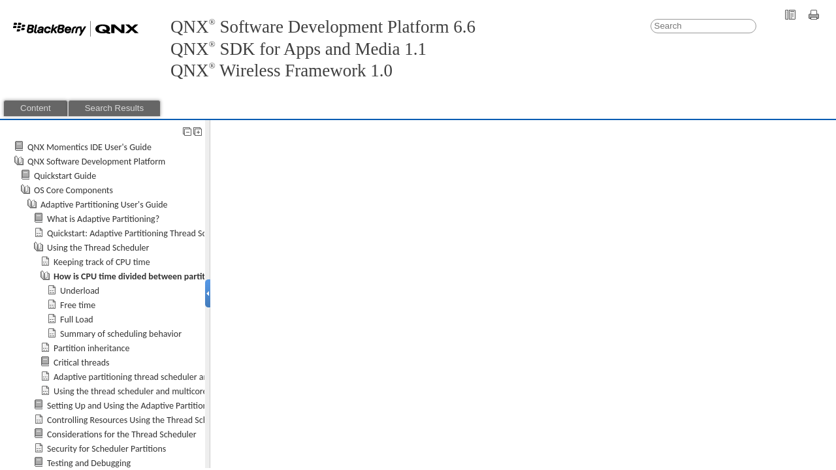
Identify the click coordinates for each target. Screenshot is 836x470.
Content (35, 108)
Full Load (76, 319)
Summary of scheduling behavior (121, 333)
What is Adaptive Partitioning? (103, 219)
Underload (79, 290)
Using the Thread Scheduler (98, 247)
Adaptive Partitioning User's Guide (104, 204)
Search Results (114, 108)
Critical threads (82, 362)
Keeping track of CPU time (102, 262)
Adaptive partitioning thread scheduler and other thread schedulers (179, 377)
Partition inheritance (91, 348)
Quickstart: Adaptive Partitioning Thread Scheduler (140, 233)
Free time (77, 305)
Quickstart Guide (65, 175)
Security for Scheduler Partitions (106, 448)
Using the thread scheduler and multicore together (148, 391)
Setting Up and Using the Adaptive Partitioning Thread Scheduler (166, 405)
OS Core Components (73, 190)
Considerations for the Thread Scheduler (122, 434)
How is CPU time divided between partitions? (139, 276)
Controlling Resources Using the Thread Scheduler (139, 420)
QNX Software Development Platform (96, 161)
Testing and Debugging (89, 463)
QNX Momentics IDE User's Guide (89, 147)
